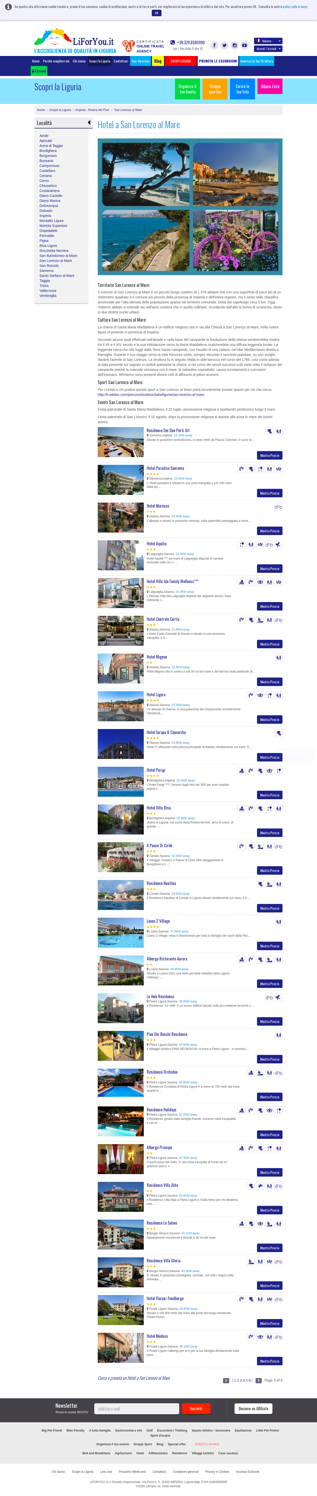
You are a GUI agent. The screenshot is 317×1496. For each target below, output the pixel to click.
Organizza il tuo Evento (187, 89)
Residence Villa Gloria (163, 1261)
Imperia (45, 216)
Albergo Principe (159, 1147)
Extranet (39, 70)
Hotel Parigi (156, 770)
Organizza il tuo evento (112, 1444)
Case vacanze (228, 1453)
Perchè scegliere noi (56, 60)
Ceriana (46, 176)
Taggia (45, 281)
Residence (179, 1453)
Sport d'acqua (160, 1435)
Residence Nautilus (161, 883)
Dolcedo (46, 211)
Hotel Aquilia (156, 544)
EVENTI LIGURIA (207, 1444)
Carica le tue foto (242, 89)
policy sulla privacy (295, 6)
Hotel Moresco (158, 506)
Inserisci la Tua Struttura (256, 60)
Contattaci (121, 60)
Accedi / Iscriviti (269, 48)
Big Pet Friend (52, 1430)
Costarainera (50, 191)
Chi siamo (79, 60)
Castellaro (47, 171)
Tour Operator (140, 60)
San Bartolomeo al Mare (58, 256)
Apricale (46, 141)
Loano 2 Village (158, 921)
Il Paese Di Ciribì (159, 845)
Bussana (46, 161)
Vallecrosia (48, 291)
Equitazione (243, 1430)
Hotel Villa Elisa (159, 808)
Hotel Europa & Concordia (166, 732)
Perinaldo (47, 236)
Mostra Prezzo (269, 455)
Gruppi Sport (143, 1444)
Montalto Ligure (52, 221)
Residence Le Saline (162, 1223)
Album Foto (270, 86)
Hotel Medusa (157, 1336)
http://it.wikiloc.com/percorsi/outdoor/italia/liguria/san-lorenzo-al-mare (151, 395)
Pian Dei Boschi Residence (167, 1034)
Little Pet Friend (267, 1430)
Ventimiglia (48, 296)
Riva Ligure (48, 246)
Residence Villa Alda (162, 1185)
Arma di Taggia (51, 146)
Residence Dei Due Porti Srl (168, 430)
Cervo (44, 181)
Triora (44, 286)
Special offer (177, 1444)
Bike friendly (75, 1430)
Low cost (106, 1472)
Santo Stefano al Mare (57, 276)
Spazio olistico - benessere (211, 1430)
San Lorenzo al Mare (128, 110)
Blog (160, 1444)
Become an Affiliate (253, 1409)
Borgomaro (48, 156)
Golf (149, 1430)
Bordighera (48, 151)
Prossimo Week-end (132, 1472)
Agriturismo (123, 1453)
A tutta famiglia (99, 1430)
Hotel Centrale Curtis (163, 619)
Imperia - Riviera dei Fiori (92, 110)
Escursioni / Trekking (172, 1430)
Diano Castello (51, 196)
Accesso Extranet (247, 1472)
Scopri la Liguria (99, 60)
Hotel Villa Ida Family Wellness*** (172, 581)
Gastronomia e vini (128, 1430)
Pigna (44, 241)
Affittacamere (158, 1453)
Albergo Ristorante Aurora (167, 959)
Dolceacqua (49, 206)
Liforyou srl (153, 1486)
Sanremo (47, 271)
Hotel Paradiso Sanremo (165, 468)
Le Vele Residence (160, 996)
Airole (44, 136)
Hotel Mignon (157, 657)
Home (36, 60)
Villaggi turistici (203, 1453)
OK (156, 13)
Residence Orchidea (162, 1072)
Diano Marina (50, 201)
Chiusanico (48, 186)
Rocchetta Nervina (54, 251)
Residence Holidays (161, 1110)
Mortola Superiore (53, 226)
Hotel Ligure (156, 695)
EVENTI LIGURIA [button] (181, 60)
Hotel (140, 1453)
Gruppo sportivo (215, 89)
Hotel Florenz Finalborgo (165, 1298)
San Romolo (49, 266)
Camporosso (49, 166)
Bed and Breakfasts (96, 1453)
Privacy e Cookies (217, 1472)
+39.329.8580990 (187, 42)
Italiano (269, 40)
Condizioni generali (185, 1472)
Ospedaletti (48, 231)
